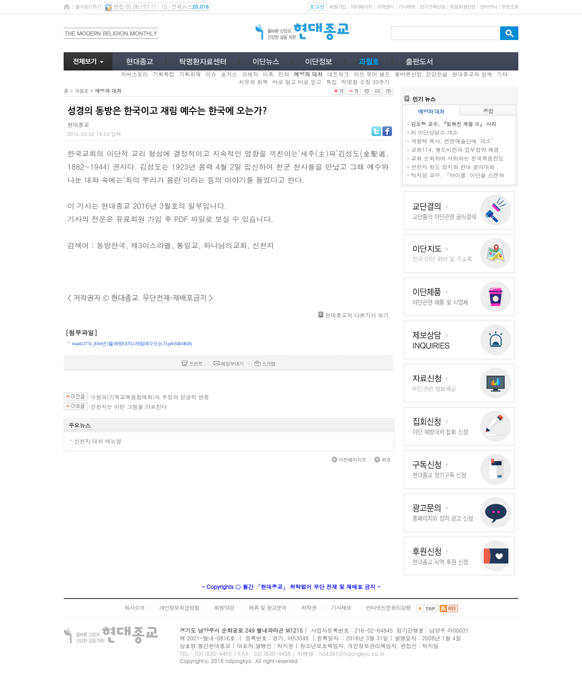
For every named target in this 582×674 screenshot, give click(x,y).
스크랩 (265, 363)
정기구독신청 (432, 6)
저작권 (308, 607)
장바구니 (488, 6)
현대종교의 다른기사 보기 (357, 315)
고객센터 (384, 6)
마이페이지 (361, 6)
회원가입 (337, 6)
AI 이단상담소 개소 (434, 132)
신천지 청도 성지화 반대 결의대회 (453, 167)
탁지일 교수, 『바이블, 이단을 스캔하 (457, 175)
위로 (382, 459)
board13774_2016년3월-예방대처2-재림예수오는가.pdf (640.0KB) (131, 343)
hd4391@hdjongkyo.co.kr (352, 653)
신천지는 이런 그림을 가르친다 (128, 406)
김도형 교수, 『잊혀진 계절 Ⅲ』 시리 (454, 124)
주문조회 (510, 6)
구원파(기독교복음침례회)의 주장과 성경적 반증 (149, 397)
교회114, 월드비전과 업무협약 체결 (455, 149)
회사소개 (134, 607)
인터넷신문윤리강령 (388, 607)
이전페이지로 (348, 459)
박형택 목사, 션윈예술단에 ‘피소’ (452, 141)
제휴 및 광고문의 (267, 607)
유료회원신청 (462, 6)
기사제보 (406, 6)
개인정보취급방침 (179, 607)
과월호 (81, 90)
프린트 (191, 363)
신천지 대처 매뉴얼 (97, 441)
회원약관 (224, 607)
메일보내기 (229, 363)
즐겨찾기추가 (87, 6)
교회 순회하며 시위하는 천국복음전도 (457, 158)
